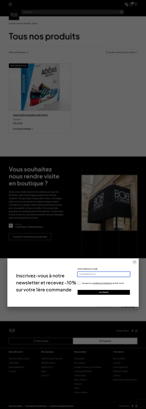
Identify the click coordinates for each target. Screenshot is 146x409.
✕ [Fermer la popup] (134, 262)
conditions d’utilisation (102, 283)
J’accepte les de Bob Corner (103, 283)
